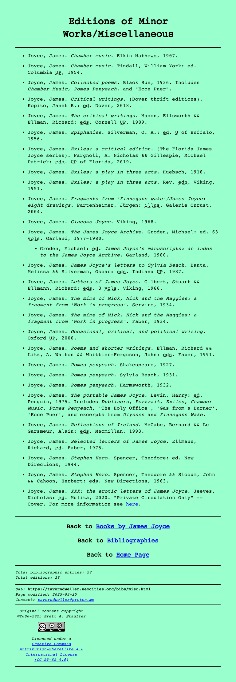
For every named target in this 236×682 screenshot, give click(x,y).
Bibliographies (133, 540)
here (132, 504)
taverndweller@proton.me (65, 599)
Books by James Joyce (133, 526)
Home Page (132, 554)
